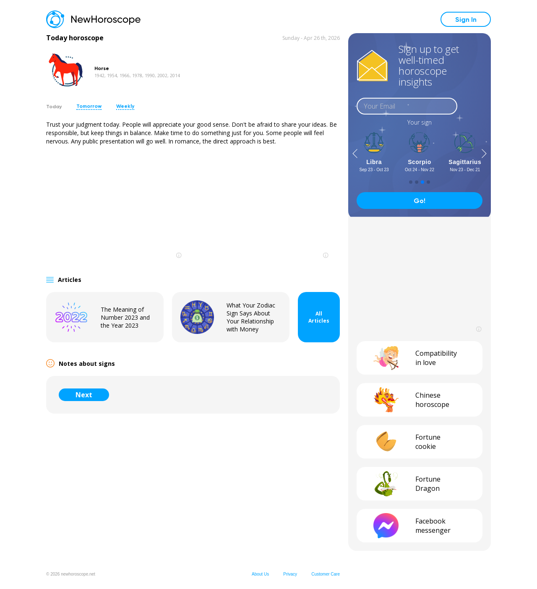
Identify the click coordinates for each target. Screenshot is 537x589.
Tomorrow (89, 106)
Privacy (290, 574)
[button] (354, 154)
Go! (419, 201)
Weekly (125, 106)
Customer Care (325, 574)
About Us (260, 574)
